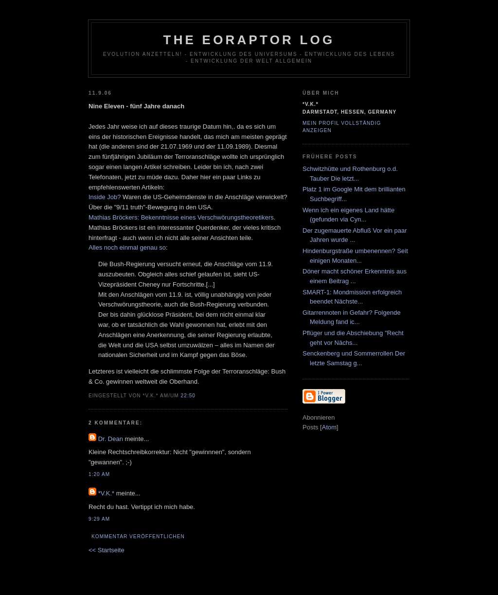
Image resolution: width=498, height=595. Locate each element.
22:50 (188, 395)
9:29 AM (99, 519)
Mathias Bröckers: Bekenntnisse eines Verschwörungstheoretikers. (182, 217)
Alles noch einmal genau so (127, 247)
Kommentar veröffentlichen (138, 536)
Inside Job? (105, 197)
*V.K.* (106, 493)
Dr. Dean (110, 438)
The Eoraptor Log (249, 40)
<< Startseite (106, 550)
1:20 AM (99, 474)
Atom (329, 427)
